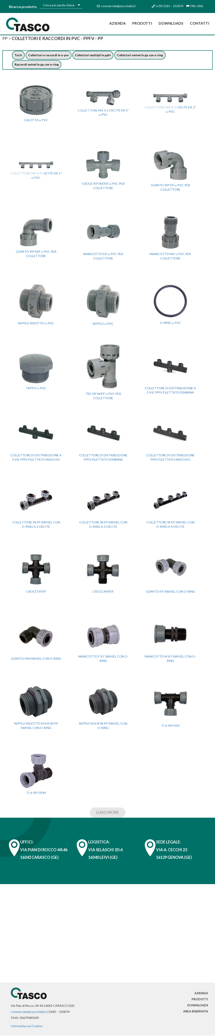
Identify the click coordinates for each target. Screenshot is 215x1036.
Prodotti (142, 23)
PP (5, 38)
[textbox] (61, 5)
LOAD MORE (107, 812)
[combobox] (61, 5)
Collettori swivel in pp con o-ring (141, 55)
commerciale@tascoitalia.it (29, 1012)
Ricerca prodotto (23, 7)
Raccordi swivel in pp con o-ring (37, 65)
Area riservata (195, 1011)
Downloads (171, 23)
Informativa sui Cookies (27, 1026)
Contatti (199, 23)
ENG (201, 6)
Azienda (119, 23)
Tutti (18, 55)
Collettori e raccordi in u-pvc (49, 55)
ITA (192, 6)
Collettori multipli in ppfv (94, 55)
